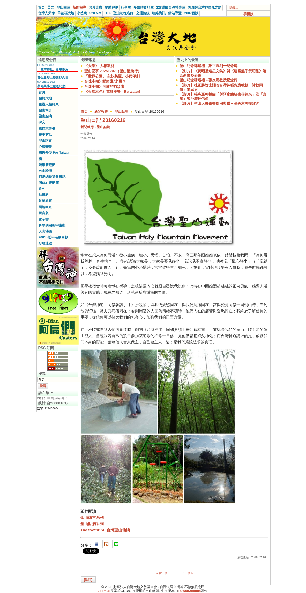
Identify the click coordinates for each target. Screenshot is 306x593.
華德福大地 (65, 13)
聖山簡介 (45, 110)
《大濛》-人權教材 (99, 66)
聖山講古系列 (92, 517)
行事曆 (126, 7)
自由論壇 (45, 171)
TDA (107, 13)
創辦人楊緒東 (49, 104)
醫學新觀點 (47, 165)
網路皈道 (45, 207)
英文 (50, 7)
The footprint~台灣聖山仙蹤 (105, 530)
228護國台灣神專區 (170, 7)
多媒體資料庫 (143, 7)
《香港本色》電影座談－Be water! (112, 92)
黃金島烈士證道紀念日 (52, 77)
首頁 (41, 7)
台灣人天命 (46, 13)
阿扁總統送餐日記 (52, 177)
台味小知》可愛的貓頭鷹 (104, 86)
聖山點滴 (45, 116)
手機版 (248, 14)
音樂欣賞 (45, 201)
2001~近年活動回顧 (53, 237)
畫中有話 (45, 134)
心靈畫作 (45, 146)
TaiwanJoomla (189, 591)
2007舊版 (191, 13)
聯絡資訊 (159, 13)
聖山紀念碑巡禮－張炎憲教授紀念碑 (208, 80)
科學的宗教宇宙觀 (52, 225)
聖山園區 (63, 7)
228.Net (95, 13)
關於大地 (45, 98)
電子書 (44, 219)
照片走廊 (95, 7)
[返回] (88, 580)
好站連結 (45, 243)
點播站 (44, 195)
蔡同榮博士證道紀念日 (52, 86)
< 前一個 (161, 573)
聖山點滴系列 (92, 524)
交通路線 (143, 13)
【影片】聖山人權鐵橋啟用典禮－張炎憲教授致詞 (219, 103)
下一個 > (187, 573)
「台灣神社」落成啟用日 (54, 69)
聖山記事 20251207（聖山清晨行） (112, 71)
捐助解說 (111, 7)
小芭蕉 (82, 13)
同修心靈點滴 (49, 183)
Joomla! (104, 591)
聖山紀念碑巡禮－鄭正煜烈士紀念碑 (208, 66)
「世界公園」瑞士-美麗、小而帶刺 (112, 76)
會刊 (42, 189)
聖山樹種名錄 (123, 13)
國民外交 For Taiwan (54, 152)
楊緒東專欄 (47, 129)
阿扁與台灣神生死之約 (204, 7)
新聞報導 (79, 7)
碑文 (42, 122)
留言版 (44, 213)
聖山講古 (45, 140)
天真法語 (45, 231)
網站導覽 (175, 13)
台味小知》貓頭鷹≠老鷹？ (105, 81)
